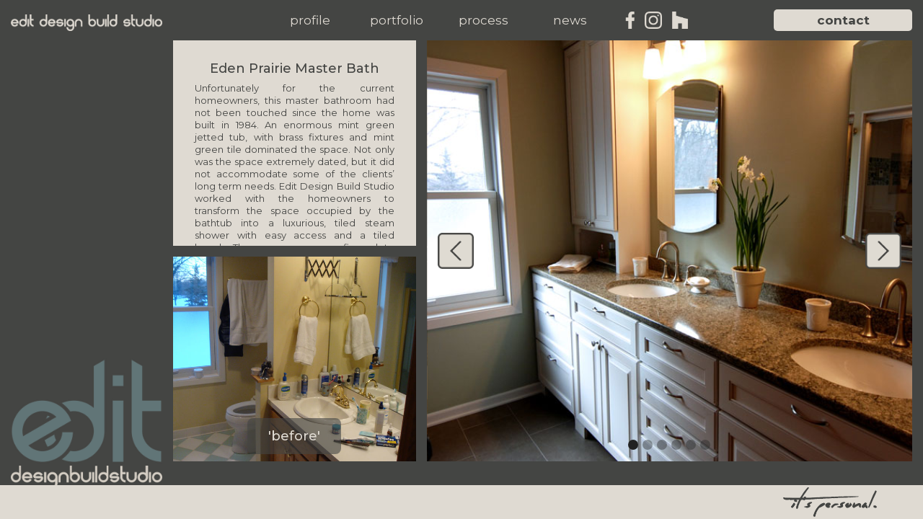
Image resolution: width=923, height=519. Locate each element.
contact (843, 20)
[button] (310, 20)
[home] (86, 22)
